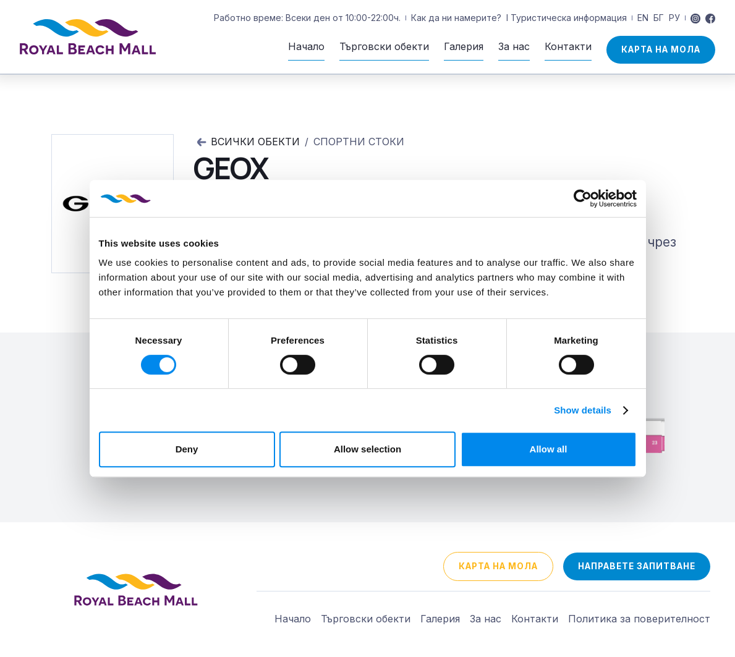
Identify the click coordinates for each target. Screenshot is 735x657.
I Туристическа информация (566, 17)
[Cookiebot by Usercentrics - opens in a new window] (583, 198)
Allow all (548, 449)
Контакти (534, 618)
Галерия (440, 618)
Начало (292, 618)
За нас (485, 618)
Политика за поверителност (639, 618)
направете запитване (636, 566)
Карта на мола (660, 49)
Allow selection (367, 449)
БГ (658, 17)
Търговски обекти (365, 618)
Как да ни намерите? (456, 17)
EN (642, 17)
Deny (187, 449)
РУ (674, 17)
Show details (582, 410)
